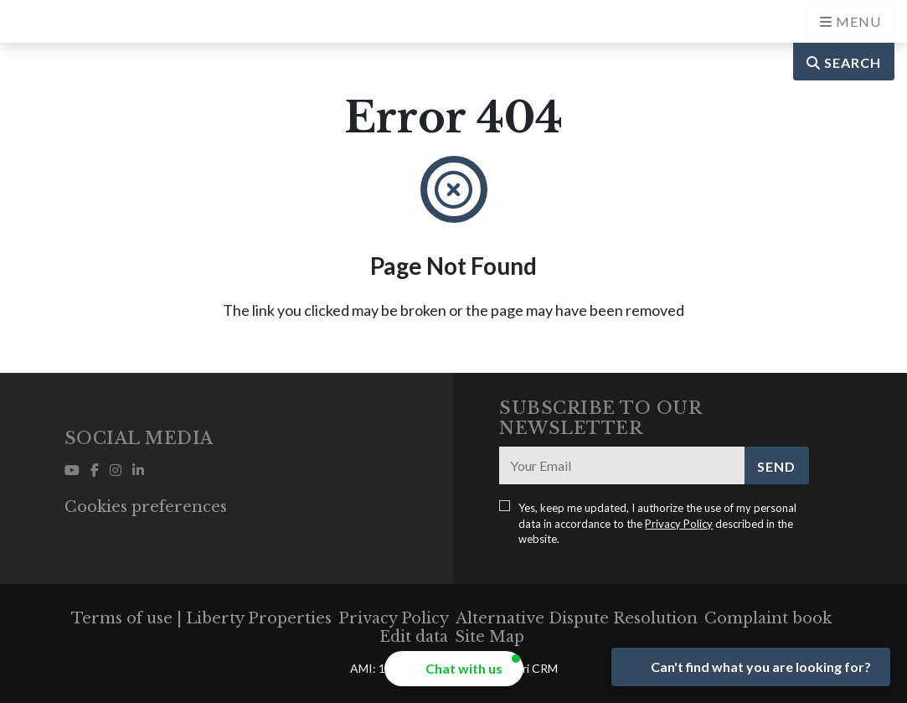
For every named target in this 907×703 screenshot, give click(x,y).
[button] (453, 668)
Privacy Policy (679, 523)
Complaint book (768, 618)
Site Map (489, 637)
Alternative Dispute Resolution (577, 618)
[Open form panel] (750, 667)
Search (844, 62)
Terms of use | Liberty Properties (201, 618)
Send (776, 466)
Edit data (413, 637)
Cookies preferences (145, 507)
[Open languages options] (850, 21)
